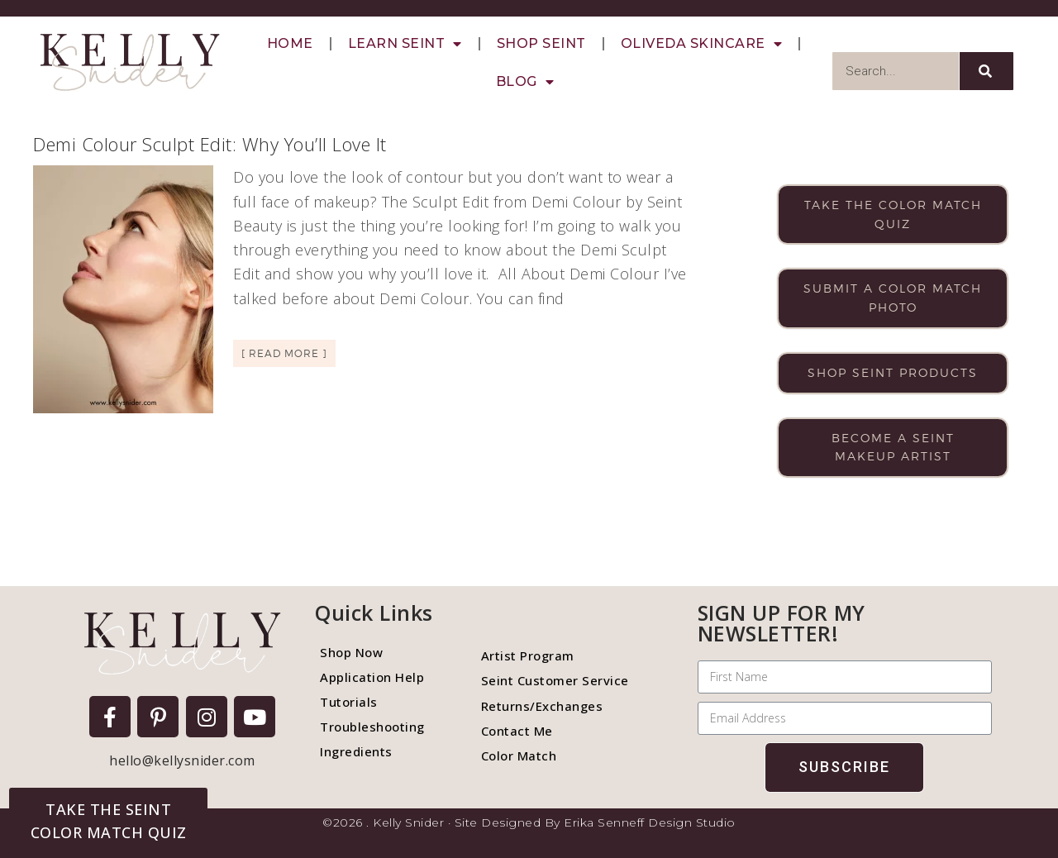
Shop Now (351, 652)
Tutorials (349, 702)
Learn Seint (405, 44)
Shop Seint (541, 43)
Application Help (372, 677)
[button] (108, 821)
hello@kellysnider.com (182, 760)
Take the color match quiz (893, 214)
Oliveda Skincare (702, 44)
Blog (525, 82)
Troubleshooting (372, 726)
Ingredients (356, 751)
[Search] (986, 71)
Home (290, 43)
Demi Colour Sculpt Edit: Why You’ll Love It (210, 143)
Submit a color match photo (892, 297)
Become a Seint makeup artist (893, 447)
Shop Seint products (893, 372)
